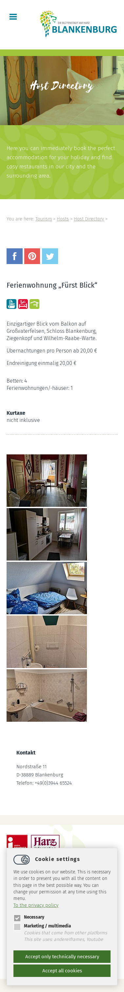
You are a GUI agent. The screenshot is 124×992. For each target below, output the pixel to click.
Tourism (43, 219)
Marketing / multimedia (42, 926)
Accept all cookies (62, 971)
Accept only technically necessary (62, 957)
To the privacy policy (35, 905)
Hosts (63, 219)
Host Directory (89, 219)
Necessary (28, 917)
